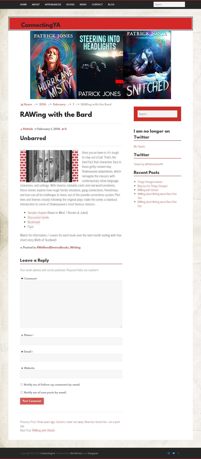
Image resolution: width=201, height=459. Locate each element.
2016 (42, 104)
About (36, 4)
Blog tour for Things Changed (152, 186)
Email (28, 351)
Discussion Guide (38, 217)
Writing (75, 247)
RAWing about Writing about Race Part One (157, 204)
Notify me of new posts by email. (45, 392)
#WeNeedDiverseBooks (52, 247)
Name (28, 335)
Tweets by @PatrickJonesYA (148, 164)
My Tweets (139, 146)
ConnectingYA (40, 25)
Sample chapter (37, 212)
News (83, 4)
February (59, 104)
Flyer (31, 226)
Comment (30, 278)
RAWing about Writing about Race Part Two (157, 196)
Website (29, 368)
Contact (97, 4)
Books (70, 4)
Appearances (53, 4)
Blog (111, 4)
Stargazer (93, 453)
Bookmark (34, 221)
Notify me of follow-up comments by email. (52, 384)
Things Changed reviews (150, 182)
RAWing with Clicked (148, 190)
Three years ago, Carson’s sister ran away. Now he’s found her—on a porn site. (70, 424)
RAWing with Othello (43, 430)
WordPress (76, 453)
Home (23, 4)
